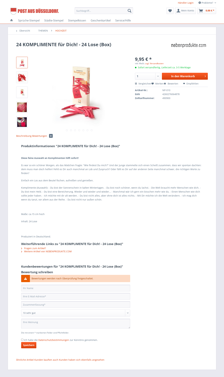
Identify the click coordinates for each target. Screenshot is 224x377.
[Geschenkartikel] (100, 20)
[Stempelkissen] (77, 20)
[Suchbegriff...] (104, 10)
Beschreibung (24, 135)
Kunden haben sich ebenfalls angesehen (81, 359)
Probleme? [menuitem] (206, 2)
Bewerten (171, 83)
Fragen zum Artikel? (33, 248)
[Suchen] (129, 10)
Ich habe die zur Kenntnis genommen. (61, 340)
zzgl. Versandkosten (154, 63)
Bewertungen (42, 135)
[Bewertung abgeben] (75, 313)
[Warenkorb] (206, 10)
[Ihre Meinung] (75, 323)
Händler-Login (186, 2)
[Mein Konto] (185, 10)
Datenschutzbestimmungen (53, 340)
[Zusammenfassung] (75, 304)
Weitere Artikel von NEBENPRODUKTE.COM (46, 251)
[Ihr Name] (75, 288)
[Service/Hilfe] (123, 20)
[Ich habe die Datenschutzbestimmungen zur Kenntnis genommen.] (22, 340)
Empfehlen (191, 83)
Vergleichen (143, 83)
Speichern (28, 345)
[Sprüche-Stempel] (29, 20)
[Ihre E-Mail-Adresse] (75, 296)
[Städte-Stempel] (54, 20)
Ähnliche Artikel (25, 359)
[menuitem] (104, 12)
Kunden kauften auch (46, 359)
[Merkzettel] (170, 10)
